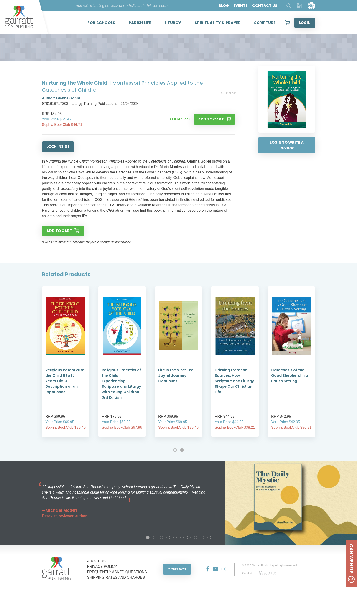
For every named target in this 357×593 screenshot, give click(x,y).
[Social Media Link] (206, 569)
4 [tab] (168, 537)
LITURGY (173, 22)
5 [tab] (175, 537)
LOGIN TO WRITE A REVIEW (287, 145)
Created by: (259, 573)
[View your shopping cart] (287, 22)
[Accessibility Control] (311, 6)
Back (227, 93)
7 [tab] (188, 537)
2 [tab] (182, 450)
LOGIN (305, 22)
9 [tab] (202, 537)
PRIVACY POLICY (102, 566)
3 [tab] (161, 537)
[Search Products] (288, 5)
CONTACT (177, 569)
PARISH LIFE (140, 22)
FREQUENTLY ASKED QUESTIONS (117, 572)
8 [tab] (195, 537)
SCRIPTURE (264, 22)
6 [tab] (182, 537)
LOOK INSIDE (57, 146)
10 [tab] (209, 537)
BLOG (224, 5)
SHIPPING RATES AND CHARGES (116, 577)
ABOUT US (96, 561)
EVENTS (240, 5)
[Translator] (299, 6)
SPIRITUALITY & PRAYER (218, 22)
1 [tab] (175, 450)
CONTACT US (264, 5)
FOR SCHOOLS (101, 22)
